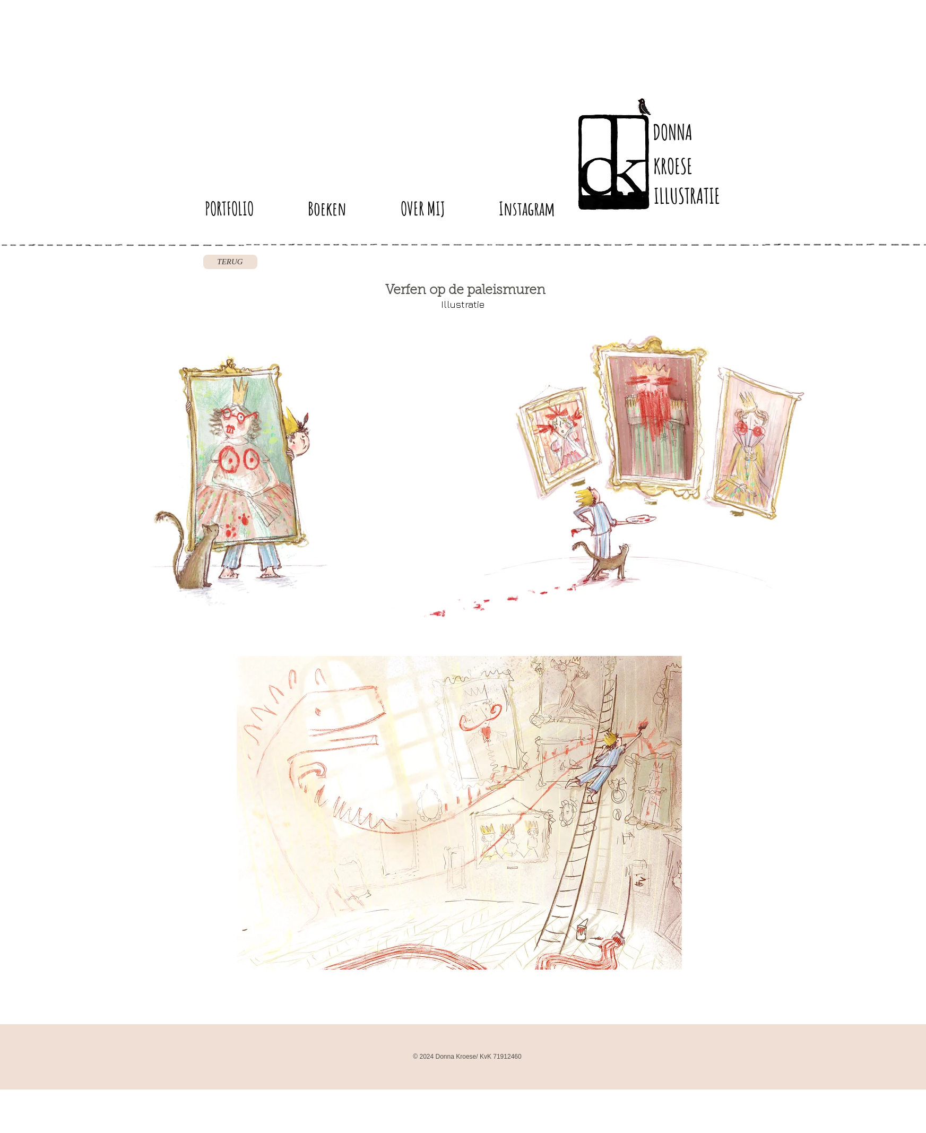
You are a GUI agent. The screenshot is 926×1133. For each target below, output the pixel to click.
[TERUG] (230, 262)
